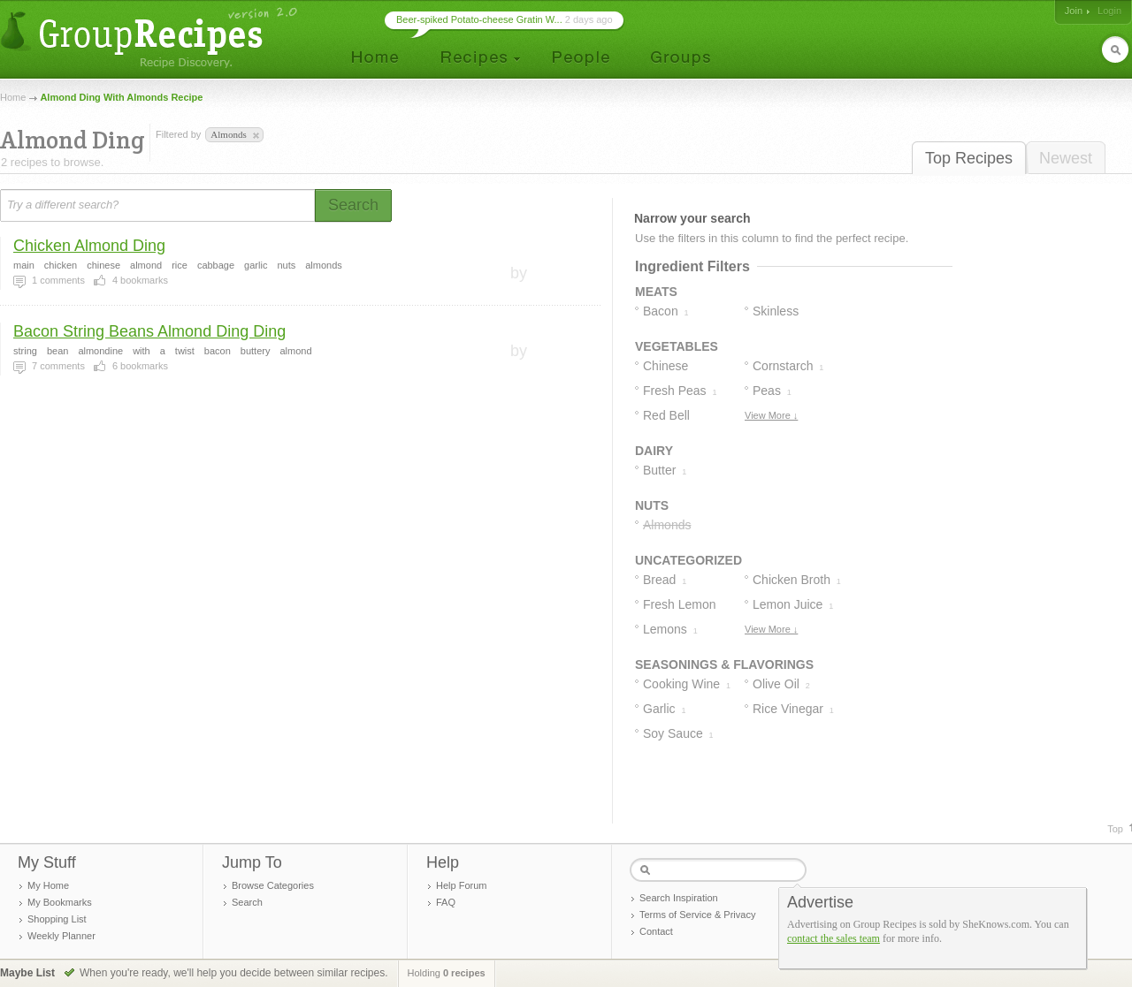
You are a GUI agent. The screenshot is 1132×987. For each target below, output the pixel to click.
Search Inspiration (678, 897)
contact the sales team (833, 938)
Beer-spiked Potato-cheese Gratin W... (479, 19)
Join (1073, 10)
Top (1115, 829)
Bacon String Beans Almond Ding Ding (149, 331)
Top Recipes (969, 158)
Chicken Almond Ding (89, 245)
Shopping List (57, 919)
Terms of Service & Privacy (697, 914)
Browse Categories (273, 885)
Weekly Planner (61, 935)
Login (1109, 10)
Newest (1065, 158)
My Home (48, 885)
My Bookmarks (59, 902)
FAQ (445, 902)
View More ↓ (771, 415)
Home (13, 97)
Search (247, 902)
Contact (656, 931)
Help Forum (461, 885)
